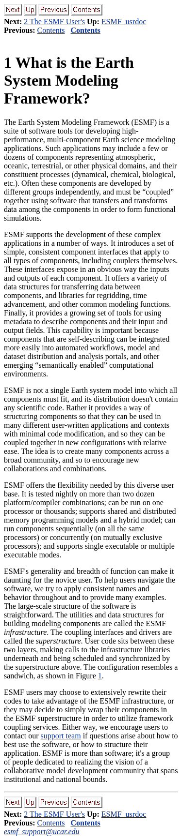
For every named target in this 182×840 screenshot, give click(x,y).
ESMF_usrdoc (123, 21)
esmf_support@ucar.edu (42, 831)
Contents (51, 30)
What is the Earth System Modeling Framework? (69, 80)
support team (61, 736)
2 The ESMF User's (54, 21)
